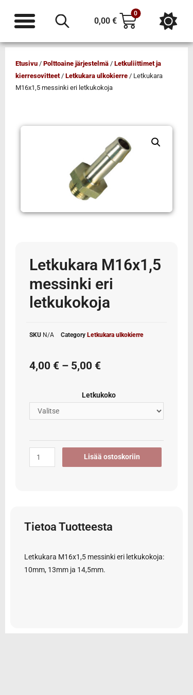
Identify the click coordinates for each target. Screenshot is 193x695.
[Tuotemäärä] (42, 457)
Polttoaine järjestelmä (76, 63)
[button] (156, 142)
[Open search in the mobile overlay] (62, 21)
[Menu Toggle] (24, 21)
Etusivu (26, 63)
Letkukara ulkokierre (96, 76)
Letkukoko (99, 395)
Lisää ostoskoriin (112, 457)
